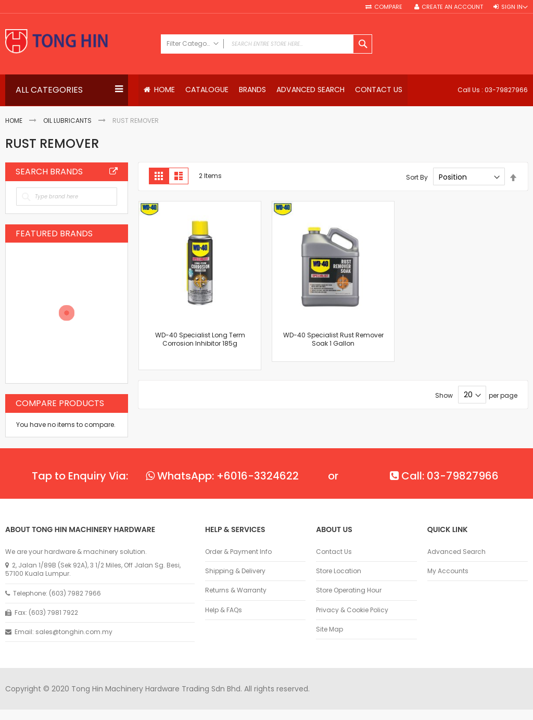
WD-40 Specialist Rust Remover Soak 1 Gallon (333, 339)
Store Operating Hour (349, 590)
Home (13, 120)
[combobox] (266, 44)
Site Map (329, 629)
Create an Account (452, 7)
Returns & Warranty (235, 590)
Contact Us (334, 552)
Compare (389, 7)
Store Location (338, 571)
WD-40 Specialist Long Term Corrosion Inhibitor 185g (200, 339)
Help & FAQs (223, 610)
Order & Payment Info (238, 552)
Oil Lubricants (67, 120)
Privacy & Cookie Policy (352, 610)
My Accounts (447, 571)
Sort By (417, 177)
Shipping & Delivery (235, 571)
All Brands (113, 172)
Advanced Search (456, 552)
